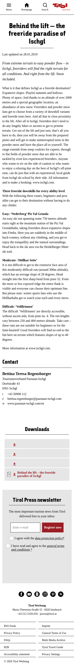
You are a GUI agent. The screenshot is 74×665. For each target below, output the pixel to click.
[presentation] (37, 563)
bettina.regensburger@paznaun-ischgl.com (34, 398)
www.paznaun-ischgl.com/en (25, 403)
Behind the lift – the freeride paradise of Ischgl (36, 474)
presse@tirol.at (48, 613)
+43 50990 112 (16, 394)
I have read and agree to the (37, 547)
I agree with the (40, 538)
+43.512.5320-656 (27, 613)
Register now (53, 527)
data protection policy (49, 538)
